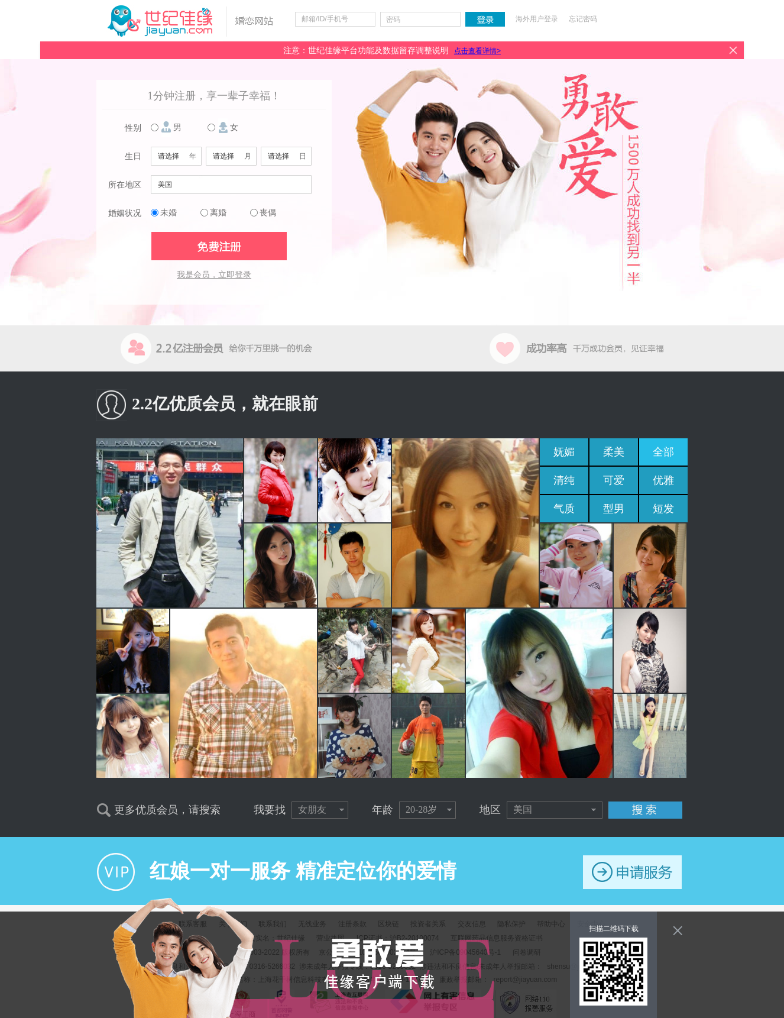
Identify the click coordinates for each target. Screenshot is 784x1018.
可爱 (613, 480)
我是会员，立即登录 (214, 274)
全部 (663, 452)
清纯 (564, 480)
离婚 (218, 212)
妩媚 (564, 452)
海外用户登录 (537, 19)
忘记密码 (583, 19)
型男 (613, 509)
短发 (663, 509)
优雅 (663, 480)
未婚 (168, 212)
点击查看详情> (477, 51)
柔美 (613, 452)
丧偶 (268, 212)
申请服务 (632, 872)
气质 (564, 509)
